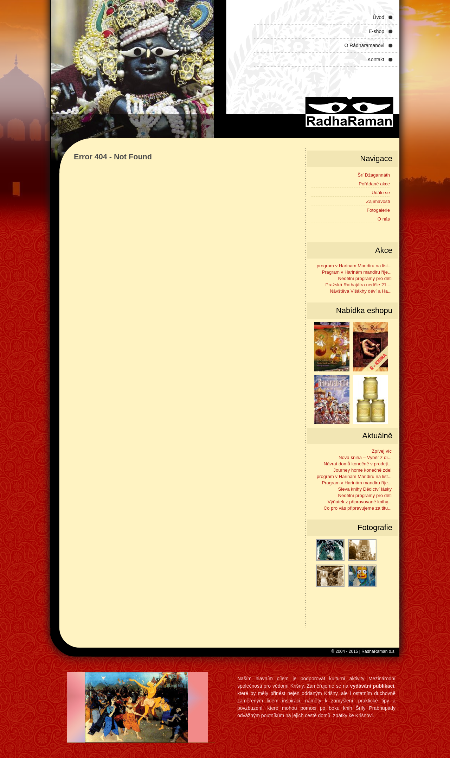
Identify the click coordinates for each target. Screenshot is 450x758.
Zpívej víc (382, 451)
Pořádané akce (374, 183)
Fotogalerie (378, 210)
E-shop (376, 31)
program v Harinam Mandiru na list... (354, 265)
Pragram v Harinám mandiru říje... (357, 272)
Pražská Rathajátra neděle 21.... (359, 284)
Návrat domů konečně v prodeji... (357, 463)
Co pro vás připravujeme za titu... (358, 508)
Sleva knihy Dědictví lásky (365, 489)
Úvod (378, 17)
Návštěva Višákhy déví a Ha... (361, 291)
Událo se (381, 192)
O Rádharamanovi (364, 45)
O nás (384, 219)
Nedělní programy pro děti (365, 278)
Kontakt (376, 59)
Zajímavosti (378, 201)
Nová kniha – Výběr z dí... (365, 457)
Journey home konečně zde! (362, 470)
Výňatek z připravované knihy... (360, 501)
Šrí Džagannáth (374, 175)
